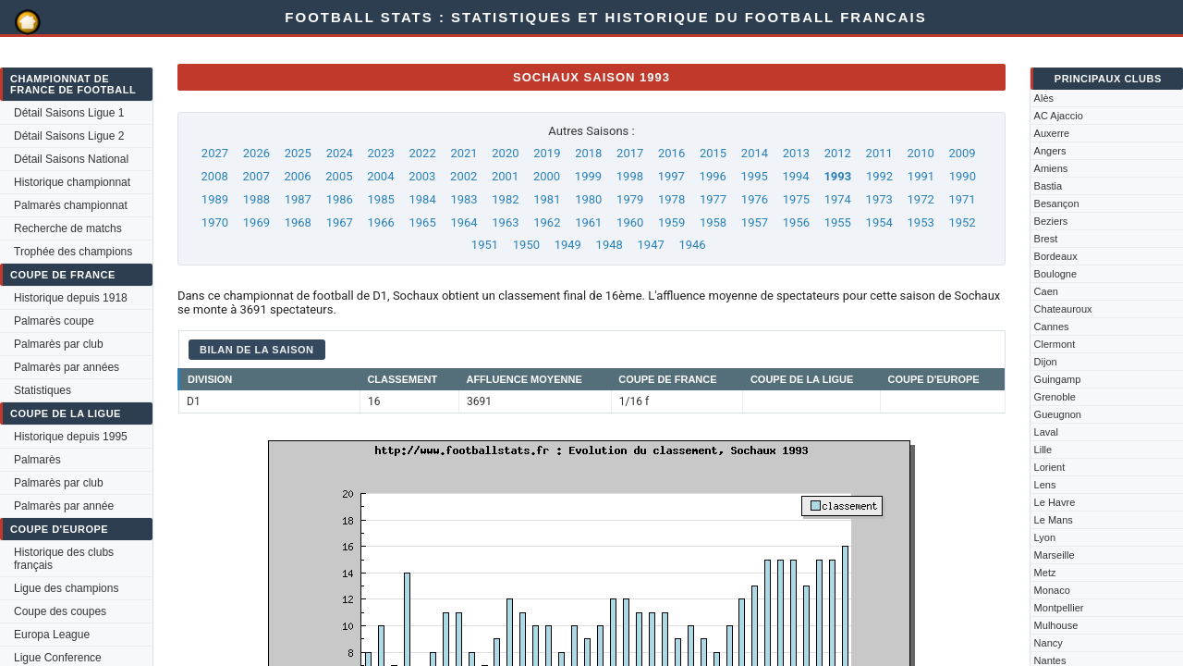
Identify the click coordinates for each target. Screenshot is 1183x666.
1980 (588, 199)
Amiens (1051, 168)
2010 (921, 153)
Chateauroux (1063, 308)
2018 (588, 153)
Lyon (1044, 537)
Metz (1045, 572)
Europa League (52, 634)
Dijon (1045, 361)
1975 (796, 199)
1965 (422, 222)
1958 (713, 222)
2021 (463, 153)
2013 (796, 153)
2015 (713, 153)
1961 (588, 222)
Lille (1043, 449)
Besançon (1056, 203)
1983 (463, 199)
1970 (214, 222)
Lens (1045, 484)
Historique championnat (72, 182)
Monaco (1052, 590)
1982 (505, 199)
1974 (837, 199)
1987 (298, 199)
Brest (1046, 238)
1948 (609, 245)
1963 (505, 222)
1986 (339, 199)
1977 (713, 199)
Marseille (1054, 555)
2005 (338, 176)
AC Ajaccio (1058, 115)
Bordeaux (1056, 256)
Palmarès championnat (71, 205)
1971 (961, 199)
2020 (505, 153)
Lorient (1050, 467)
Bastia (1048, 185)
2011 (879, 153)
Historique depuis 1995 (71, 436)
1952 (961, 222)
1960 (629, 222)
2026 (256, 153)
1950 (526, 245)
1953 (921, 222)
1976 (754, 199)
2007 (255, 176)
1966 (381, 222)
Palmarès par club (59, 344)
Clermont (1055, 344)
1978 (671, 199)
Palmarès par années (66, 367)
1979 (629, 199)
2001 (505, 176)
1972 (921, 199)
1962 (546, 222)
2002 (463, 176)
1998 (629, 176)
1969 (256, 222)
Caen (1046, 291)
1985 (381, 199)
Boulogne (1056, 273)
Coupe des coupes (60, 611)
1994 (795, 176)
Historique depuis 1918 (71, 297)
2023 (381, 153)
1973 (879, 199)
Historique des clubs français (64, 559)
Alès (1044, 98)
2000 (546, 176)
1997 (671, 176)
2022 (422, 153)
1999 (588, 176)
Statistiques (42, 390)
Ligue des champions (66, 588)
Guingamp (1057, 379)
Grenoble (1055, 396)
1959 (671, 222)
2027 (214, 153)
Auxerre (1052, 133)
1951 (484, 245)
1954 (879, 222)
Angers (1050, 150)
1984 (422, 199)
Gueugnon (1057, 414)
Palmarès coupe (54, 320)
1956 (796, 222)
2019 (546, 153)
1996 (713, 176)
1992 (879, 176)
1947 (651, 245)
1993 (837, 176)
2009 (961, 153)
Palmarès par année (64, 506)
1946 (691, 245)
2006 (297, 176)
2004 (380, 176)
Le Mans (1053, 519)
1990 (962, 176)
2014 (754, 153)
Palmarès (37, 459)
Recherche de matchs (68, 228)
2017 (629, 153)
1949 (568, 245)
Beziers (1051, 221)
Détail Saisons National (71, 159)
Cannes (1051, 326)
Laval (1046, 432)
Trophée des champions (73, 251)
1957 (754, 222)
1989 (214, 199)
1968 (298, 222)
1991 (921, 176)
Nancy (1048, 642)
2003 (422, 176)
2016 (671, 153)
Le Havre (1055, 502)
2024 (339, 153)
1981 (546, 199)
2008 (214, 176)
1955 (837, 222)
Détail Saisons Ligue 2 (69, 136)
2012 (837, 153)
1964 (463, 222)
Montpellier (1059, 607)
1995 (754, 176)
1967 (339, 222)
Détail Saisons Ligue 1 (69, 112)
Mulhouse (1056, 625)
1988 (256, 199)
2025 (298, 153)
